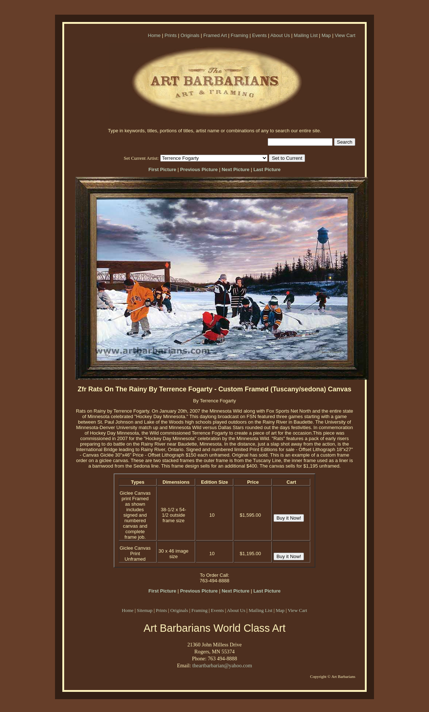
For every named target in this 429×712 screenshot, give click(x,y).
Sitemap (145, 610)
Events (259, 35)
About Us (280, 35)
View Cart (345, 35)
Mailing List (306, 35)
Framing (239, 35)
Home (154, 35)
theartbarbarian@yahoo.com (222, 665)
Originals (189, 35)
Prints (171, 35)
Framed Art (215, 35)
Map (326, 35)
